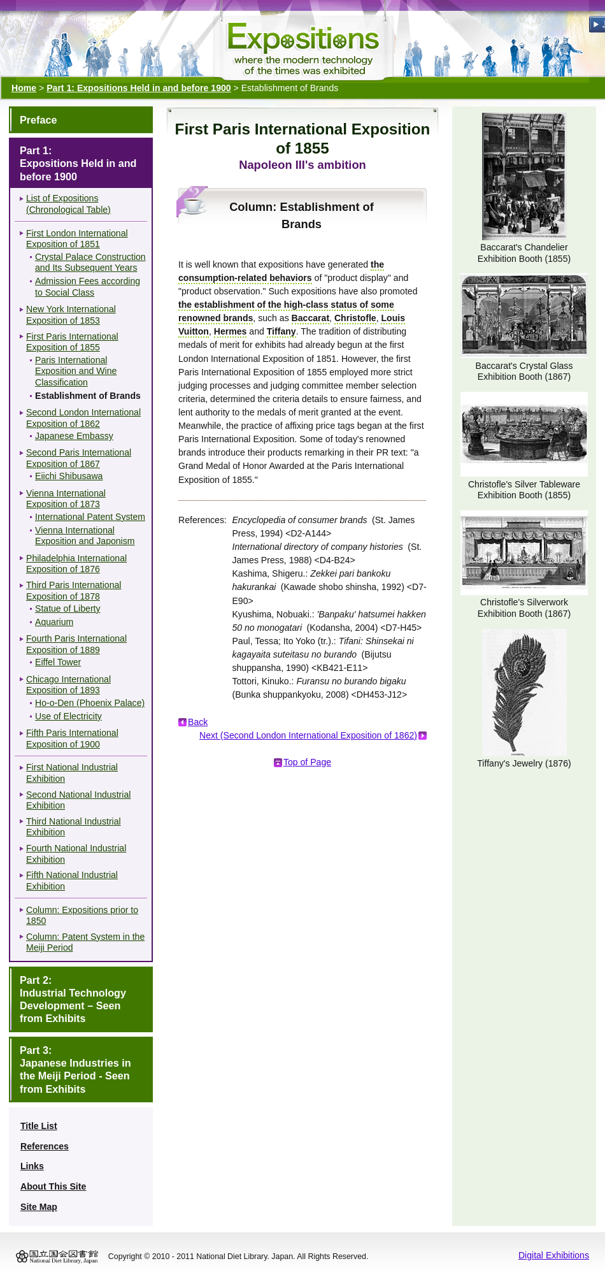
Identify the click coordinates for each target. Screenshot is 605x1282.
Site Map (38, 1207)
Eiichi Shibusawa (69, 476)
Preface (38, 120)
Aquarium (54, 622)
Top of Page (307, 762)
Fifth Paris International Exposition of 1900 (72, 738)
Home (23, 88)
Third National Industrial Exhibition (73, 827)
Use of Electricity (68, 716)
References (44, 1146)
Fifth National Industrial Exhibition (72, 880)
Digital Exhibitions (553, 1255)
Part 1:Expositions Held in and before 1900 (78, 163)
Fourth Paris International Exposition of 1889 (76, 644)
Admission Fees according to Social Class (87, 287)
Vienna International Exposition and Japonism (85, 536)
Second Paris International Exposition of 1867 (78, 458)
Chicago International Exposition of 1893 (68, 685)
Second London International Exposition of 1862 (83, 418)
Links (32, 1166)
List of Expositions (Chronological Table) (68, 204)
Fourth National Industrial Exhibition (76, 854)
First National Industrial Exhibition (72, 773)
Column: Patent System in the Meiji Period (85, 942)
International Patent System (90, 517)
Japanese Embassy (74, 436)
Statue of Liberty (68, 608)
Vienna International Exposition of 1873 (66, 499)
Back (198, 722)
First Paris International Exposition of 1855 (72, 342)
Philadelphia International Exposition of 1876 (76, 564)
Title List (38, 1126)
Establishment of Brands (88, 396)
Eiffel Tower (58, 662)
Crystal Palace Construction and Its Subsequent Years (90, 262)
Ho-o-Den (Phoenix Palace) (90, 703)
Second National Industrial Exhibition (78, 800)
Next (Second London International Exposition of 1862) (308, 735)
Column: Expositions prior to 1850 (82, 915)
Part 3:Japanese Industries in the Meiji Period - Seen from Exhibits (75, 1069)
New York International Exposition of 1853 (71, 315)
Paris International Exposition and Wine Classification (76, 371)
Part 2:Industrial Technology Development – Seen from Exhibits (73, 999)
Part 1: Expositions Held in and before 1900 (138, 88)
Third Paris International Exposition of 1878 (73, 590)
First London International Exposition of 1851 (77, 239)
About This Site (53, 1186)
